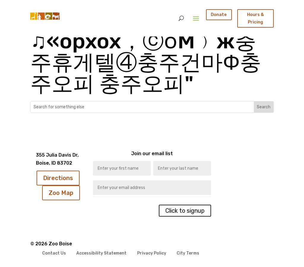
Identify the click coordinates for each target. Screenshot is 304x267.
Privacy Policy (151, 253)
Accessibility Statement (101, 253)
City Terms (188, 253)
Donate (219, 14)
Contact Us (54, 253)
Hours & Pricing (255, 18)
